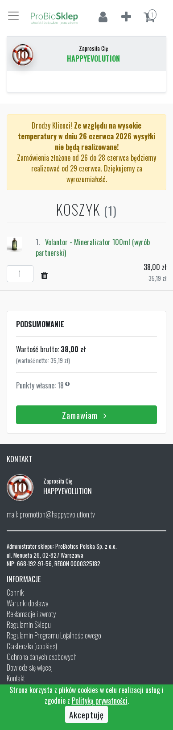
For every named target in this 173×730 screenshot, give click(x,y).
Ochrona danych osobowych (42, 656)
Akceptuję (86, 714)
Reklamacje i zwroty (31, 614)
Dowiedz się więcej (30, 667)
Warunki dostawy (27, 603)
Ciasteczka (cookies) (32, 646)
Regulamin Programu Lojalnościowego (54, 635)
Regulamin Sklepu (29, 624)
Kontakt (16, 678)
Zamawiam (86, 415)
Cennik (15, 592)
